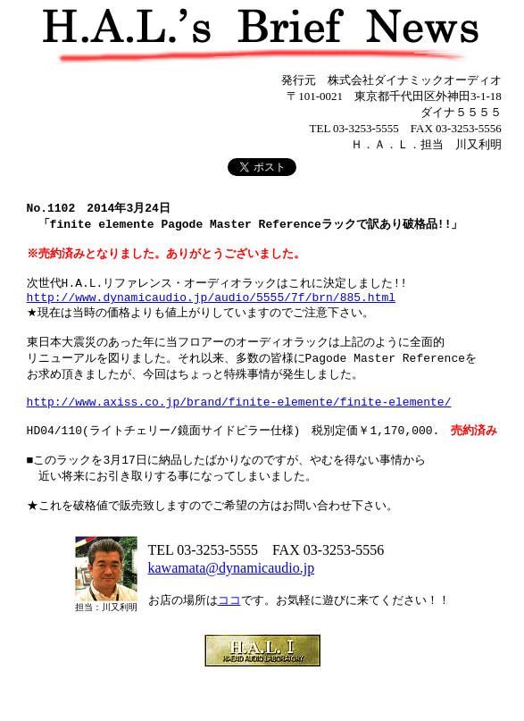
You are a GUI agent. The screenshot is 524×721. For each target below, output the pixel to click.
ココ (229, 640)
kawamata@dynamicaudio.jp (231, 608)
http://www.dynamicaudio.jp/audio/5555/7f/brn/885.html (211, 311)
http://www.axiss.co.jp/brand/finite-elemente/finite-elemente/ (239, 427)
